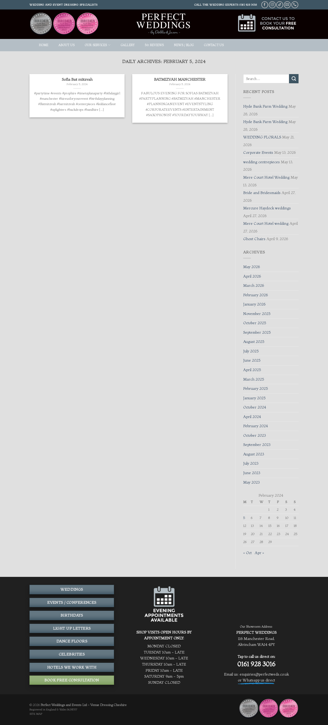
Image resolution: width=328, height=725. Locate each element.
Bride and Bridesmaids (262, 192)
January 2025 (254, 398)
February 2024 (255, 426)
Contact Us (214, 45)
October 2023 (254, 435)
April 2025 (252, 369)
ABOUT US (66, 45)
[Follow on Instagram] (272, 4)
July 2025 (251, 351)
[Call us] (294, 4)
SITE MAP (35, 714)
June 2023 (251, 473)
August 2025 (253, 341)
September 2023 (256, 444)
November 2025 (256, 313)
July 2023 (250, 463)
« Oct (247, 552)
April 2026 (252, 276)
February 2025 (255, 388)
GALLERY (128, 45)
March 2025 (253, 379)
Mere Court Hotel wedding (266, 223)
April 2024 (252, 416)
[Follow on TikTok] (279, 4)
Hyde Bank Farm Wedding (265, 106)
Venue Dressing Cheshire (108, 705)
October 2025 (254, 323)
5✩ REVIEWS (154, 45)
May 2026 (251, 266)
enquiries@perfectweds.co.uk (264, 674)
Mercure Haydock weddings (267, 208)
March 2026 (253, 285)
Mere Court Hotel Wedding (266, 177)
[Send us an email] (287, 4)
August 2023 (253, 454)
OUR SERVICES (97, 45)
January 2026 (254, 304)
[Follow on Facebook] (264, 4)
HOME (43, 45)
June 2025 (251, 360)
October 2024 (254, 407)
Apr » (259, 552)
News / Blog (184, 45)
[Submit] (294, 78)
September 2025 (257, 332)
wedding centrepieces (261, 162)
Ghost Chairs (254, 239)
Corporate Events (258, 152)
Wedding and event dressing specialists (63, 4)
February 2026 (255, 295)
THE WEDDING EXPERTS (220, 4)
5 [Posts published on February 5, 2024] (244, 518)
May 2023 (251, 482)
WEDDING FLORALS (262, 137)
